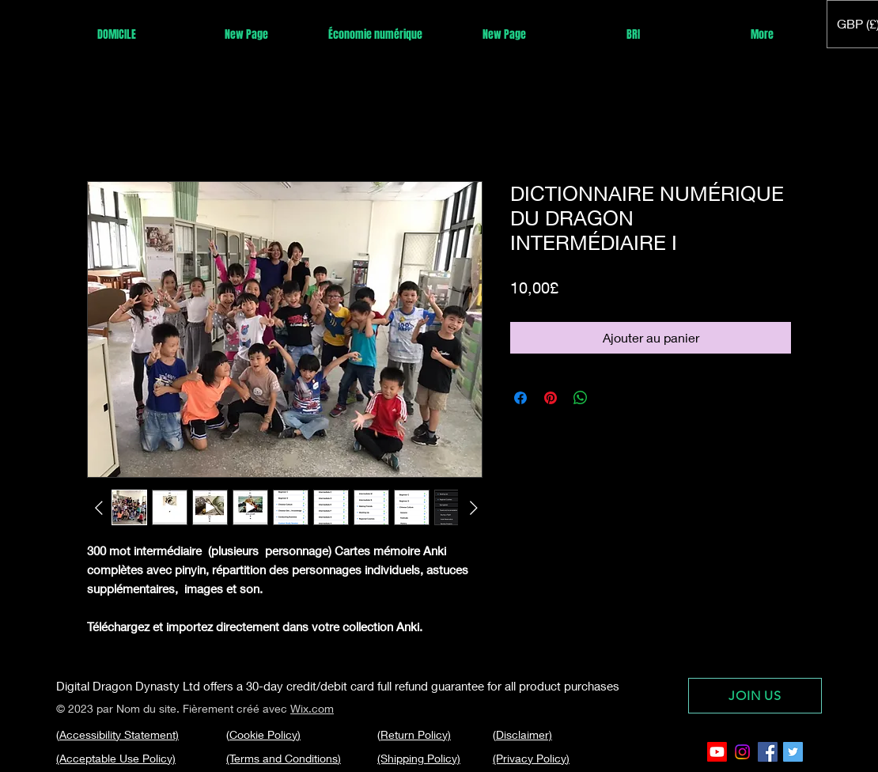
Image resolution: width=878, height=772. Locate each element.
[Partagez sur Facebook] (520, 397)
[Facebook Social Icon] (768, 752)
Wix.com (312, 708)
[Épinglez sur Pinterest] (550, 397)
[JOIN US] (755, 695)
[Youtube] (717, 752)
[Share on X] (610, 397)
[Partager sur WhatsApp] (580, 397)
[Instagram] (742, 752)
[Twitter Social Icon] (793, 752)
